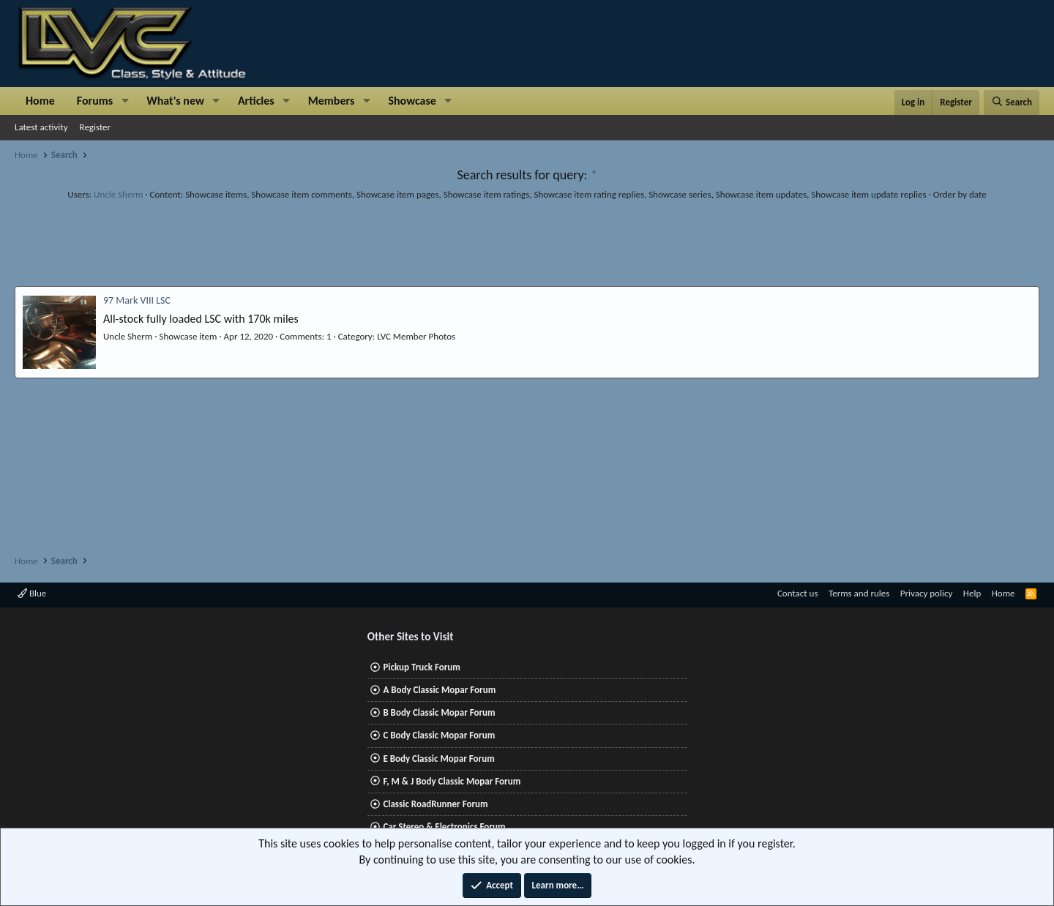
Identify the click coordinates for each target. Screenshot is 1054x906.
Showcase (412, 101)
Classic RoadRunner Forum (435, 803)
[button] (124, 101)
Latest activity (41, 126)
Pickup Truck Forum (421, 667)
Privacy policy (926, 593)
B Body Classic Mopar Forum (439, 712)
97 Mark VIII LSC (137, 300)
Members (331, 101)
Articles (256, 101)
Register (95, 126)
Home (40, 101)
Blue (32, 593)
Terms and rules (859, 593)
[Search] (1011, 102)
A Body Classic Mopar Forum (439, 689)
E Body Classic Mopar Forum (438, 758)
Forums (95, 101)
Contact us (797, 593)
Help (972, 593)
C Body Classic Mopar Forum (439, 735)
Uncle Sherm (118, 194)
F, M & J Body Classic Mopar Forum (451, 781)
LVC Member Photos (416, 336)
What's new (175, 101)
